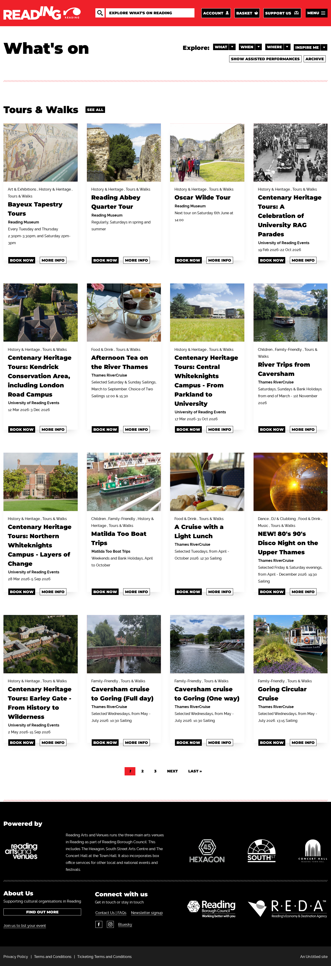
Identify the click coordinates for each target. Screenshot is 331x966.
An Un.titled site (314, 955)
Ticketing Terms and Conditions (104, 955)
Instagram (109, 923)
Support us (278, 13)
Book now (22, 260)
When (250, 48)
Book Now (105, 429)
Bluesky (124, 923)
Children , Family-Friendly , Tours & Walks (290, 362)
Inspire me (311, 48)
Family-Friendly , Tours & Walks (124, 690)
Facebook (98, 923)
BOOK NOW (272, 429)
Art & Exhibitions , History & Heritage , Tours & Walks (40, 202)
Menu (313, 13)
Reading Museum (23, 222)
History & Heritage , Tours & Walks (124, 199)
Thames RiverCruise (109, 374)
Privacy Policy (15, 955)
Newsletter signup (146, 911)
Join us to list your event (24, 924)
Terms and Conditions (52, 955)
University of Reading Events (283, 242)
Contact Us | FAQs (110, 911)
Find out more (42, 911)
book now (272, 260)
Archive (314, 59)
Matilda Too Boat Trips (110, 550)
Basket (244, 13)
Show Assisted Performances (264, 59)
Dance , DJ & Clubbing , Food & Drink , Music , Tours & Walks (290, 536)
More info (53, 260)
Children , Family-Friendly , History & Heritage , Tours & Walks (124, 531)
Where (278, 48)
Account (213, 13)
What (223, 48)
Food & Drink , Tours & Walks (124, 359)
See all (95, 110)
